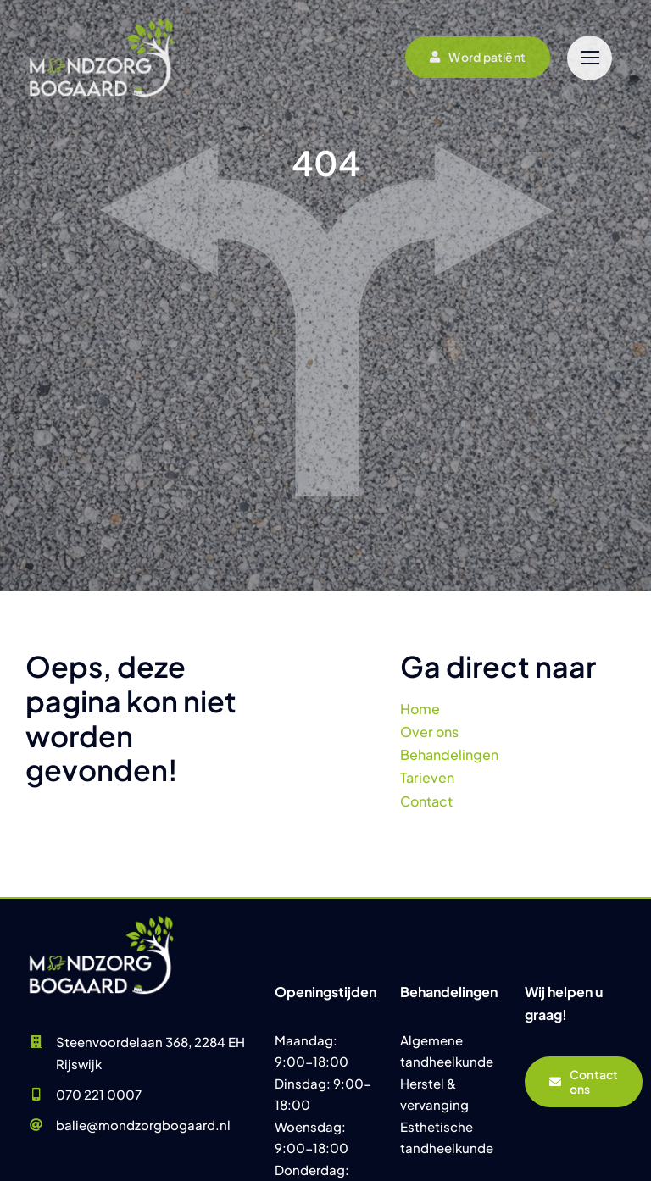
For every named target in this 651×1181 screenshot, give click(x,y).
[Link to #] (589, 58)
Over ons (429, 731)
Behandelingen (449, 754)
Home (420, 709)
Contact (426, 801)
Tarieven (427, 777)
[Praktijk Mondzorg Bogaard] (101, 918)
